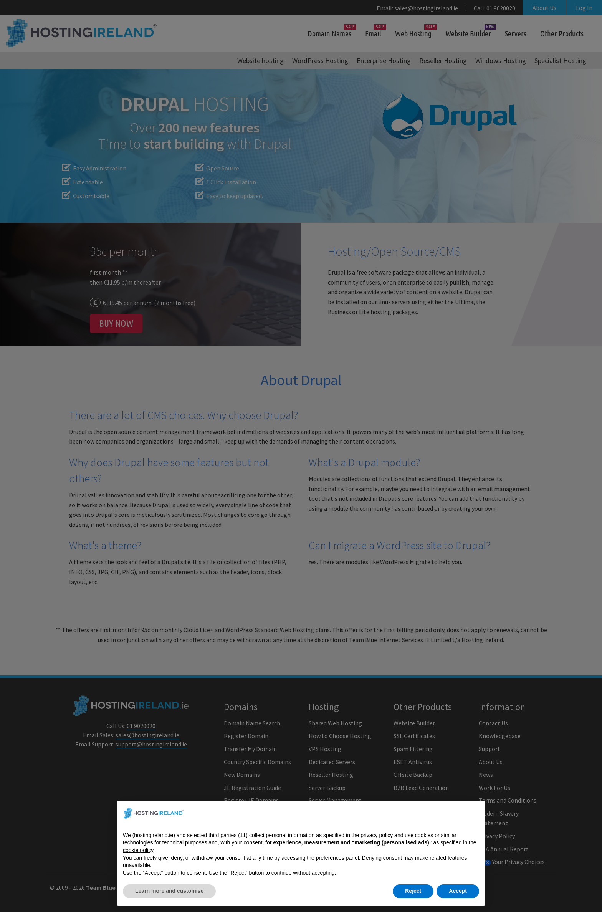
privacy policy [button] (377, 843)
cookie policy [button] (138, 858)
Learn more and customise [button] (169, 899)
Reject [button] (413, 899)
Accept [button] (458, 899)
